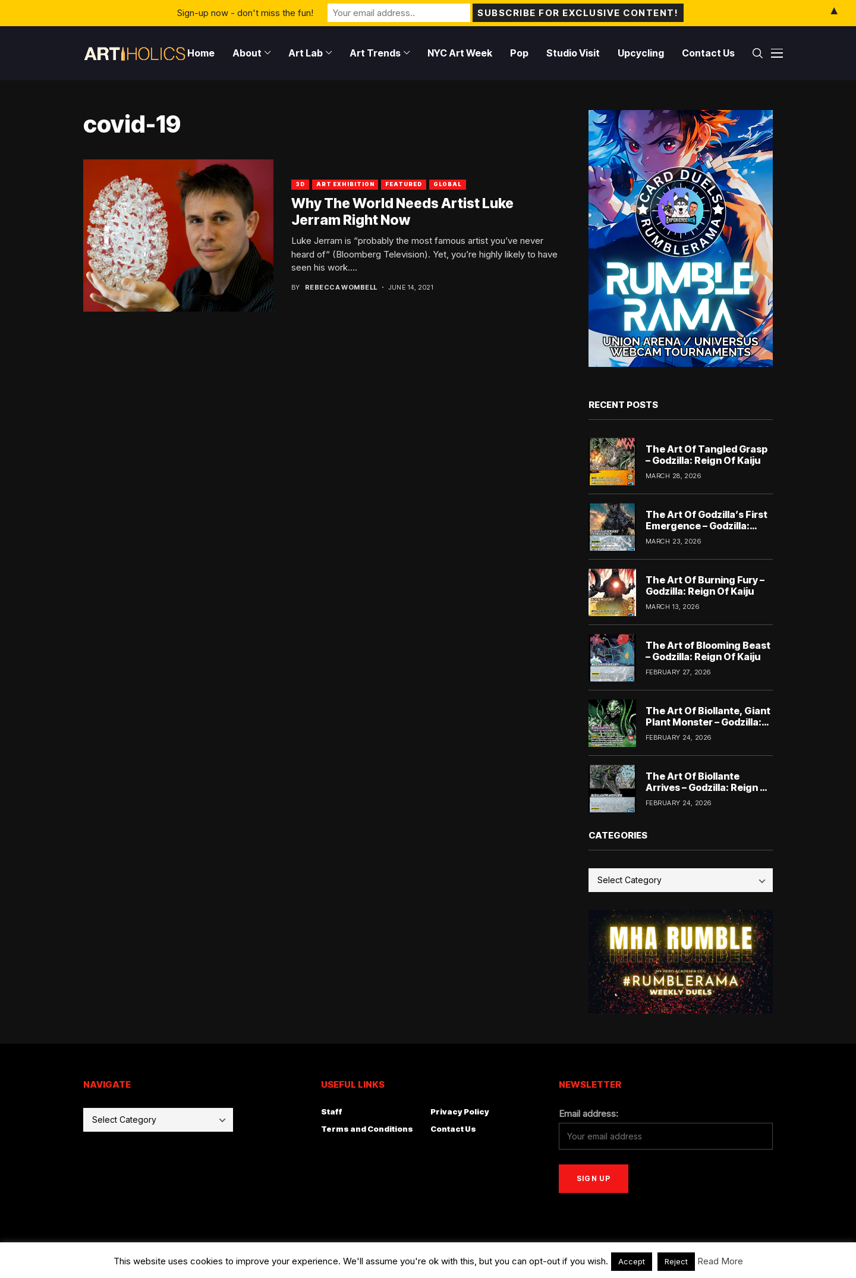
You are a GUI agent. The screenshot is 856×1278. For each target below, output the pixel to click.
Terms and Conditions (367, 1128)
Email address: (588, 1113)
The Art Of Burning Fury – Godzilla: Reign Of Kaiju (705, 585)
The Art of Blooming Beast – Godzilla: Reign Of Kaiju (708, 650)
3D (300, 184)
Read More (720, 1261)
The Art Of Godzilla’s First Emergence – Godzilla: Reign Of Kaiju (706, 525)
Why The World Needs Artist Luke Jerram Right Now (402, 211)
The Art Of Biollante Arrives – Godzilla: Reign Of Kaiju (709, 787)
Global (447, 184)
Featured (403, 184)
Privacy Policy (459, 1111)
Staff (331, 1111)
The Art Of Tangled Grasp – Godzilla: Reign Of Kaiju (706, 454)
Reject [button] (676, 1261)
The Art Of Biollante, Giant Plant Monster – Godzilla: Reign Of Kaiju (708, 722)
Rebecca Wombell (341, 287)
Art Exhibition (345, 184)
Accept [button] (631, 1261)
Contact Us (453, 1128)
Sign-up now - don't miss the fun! (245, 12)
